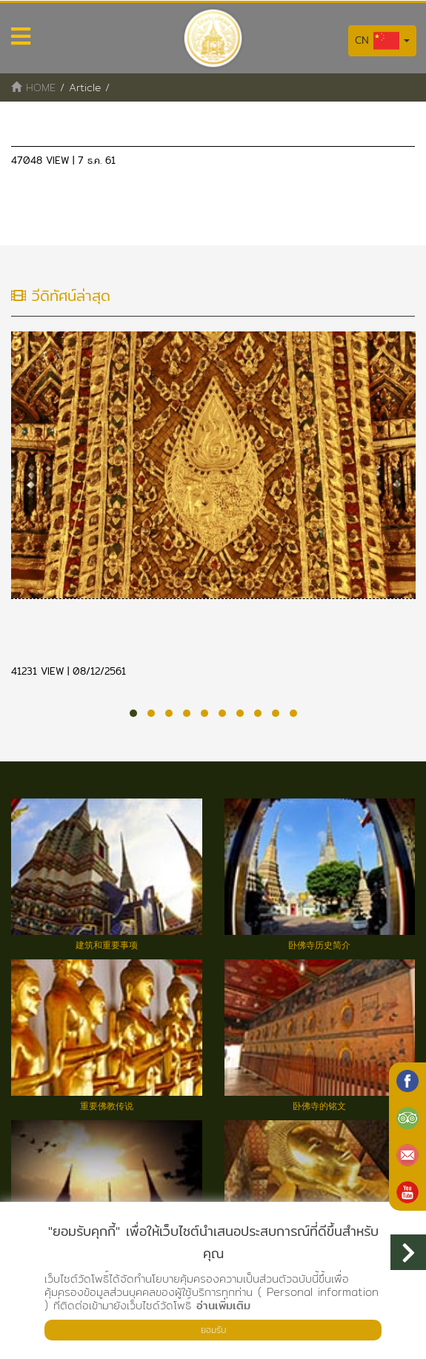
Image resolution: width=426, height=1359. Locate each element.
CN (382, 41)
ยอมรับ (213, 1330)
